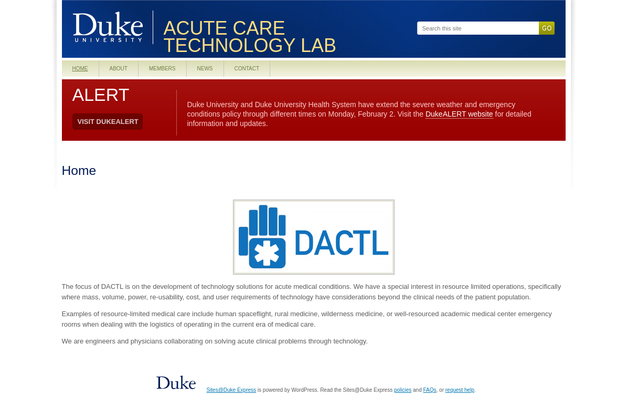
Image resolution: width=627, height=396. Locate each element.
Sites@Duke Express (231, 390)
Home (80, 68)
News (205, 68)
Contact (247, 68)
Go (547, 28)
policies (402, 390)
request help (459, 390)
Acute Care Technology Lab (250, 37)
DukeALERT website (459, 114)
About (118, 68)
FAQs (430, 390)
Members (162, 68)
